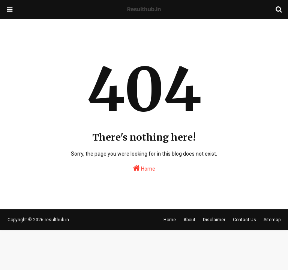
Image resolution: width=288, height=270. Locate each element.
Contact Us (244, 219)
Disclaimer (214, 219)
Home (144, 168)
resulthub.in (57, 219)
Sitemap (272, 219)
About (189, 219)
